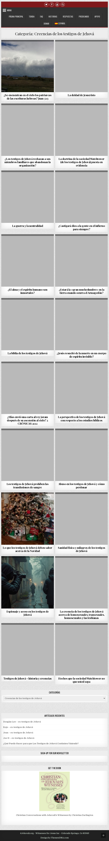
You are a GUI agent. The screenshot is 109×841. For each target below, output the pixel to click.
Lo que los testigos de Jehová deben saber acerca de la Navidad (27, 549)
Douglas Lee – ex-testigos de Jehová (22, 722)
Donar (46, 23)
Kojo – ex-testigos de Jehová (18, 727)
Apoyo (97, 16)
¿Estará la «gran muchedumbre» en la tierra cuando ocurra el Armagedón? (81, 291)
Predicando (84, 16)
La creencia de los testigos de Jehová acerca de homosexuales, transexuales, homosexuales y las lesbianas (81, 615)
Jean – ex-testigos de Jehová (18, 732)
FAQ (41, 16)
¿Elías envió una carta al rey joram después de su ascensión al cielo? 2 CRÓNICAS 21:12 (27, 420)
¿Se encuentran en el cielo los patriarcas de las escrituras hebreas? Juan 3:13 (27, 96)
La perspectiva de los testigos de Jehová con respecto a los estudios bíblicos (81, 418)
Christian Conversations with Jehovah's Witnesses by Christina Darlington (54, 815)
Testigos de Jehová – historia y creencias (27, 678)
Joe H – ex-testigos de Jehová (18, 738)
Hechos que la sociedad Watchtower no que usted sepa (81, 680)
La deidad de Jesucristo (81, 95)
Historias (53, 16)
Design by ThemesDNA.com (55, 838)
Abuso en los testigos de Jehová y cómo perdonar (81, 485)
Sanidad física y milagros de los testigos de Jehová (81, 549)
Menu (9, 10)
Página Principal (16, 16)
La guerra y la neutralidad (27, 226)
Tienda (31, 16)
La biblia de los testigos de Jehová (27, 353)
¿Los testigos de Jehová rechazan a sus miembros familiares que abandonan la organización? (28, 162)
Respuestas (68, 16)
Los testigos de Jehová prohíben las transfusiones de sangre (28, 485)
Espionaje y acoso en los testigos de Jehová (27, 613)
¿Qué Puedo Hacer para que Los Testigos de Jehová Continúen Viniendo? (41, 743)
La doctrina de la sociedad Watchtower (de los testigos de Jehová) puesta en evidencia (81, 162)
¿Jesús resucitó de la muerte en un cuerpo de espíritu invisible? (81, 354)
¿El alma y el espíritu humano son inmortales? (27, 291)
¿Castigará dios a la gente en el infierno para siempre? (81, 227)
